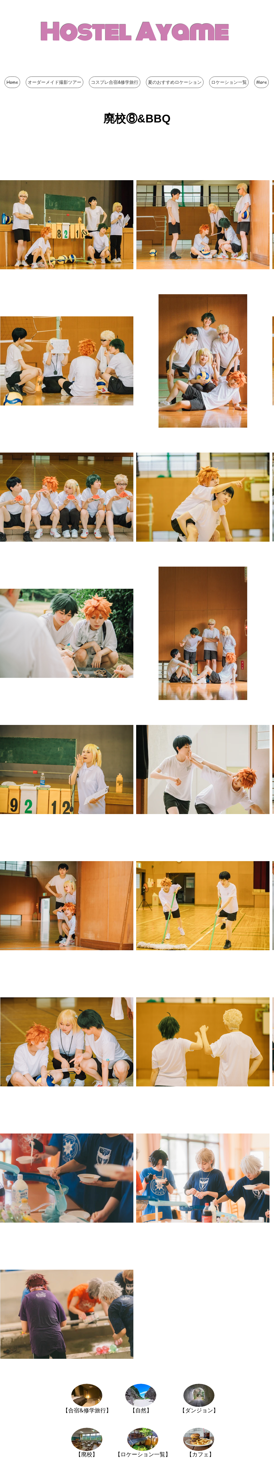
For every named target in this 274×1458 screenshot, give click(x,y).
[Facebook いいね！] (176, 71)
